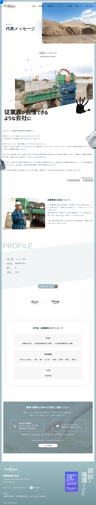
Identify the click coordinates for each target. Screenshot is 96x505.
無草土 (74, 359)
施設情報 (50, 6)
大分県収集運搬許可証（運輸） (64, 343)
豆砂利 (61, 359)
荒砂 (35, 359)
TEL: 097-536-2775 (8, 482)
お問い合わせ (89, 6)
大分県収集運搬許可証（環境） (43, 343)
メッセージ (60, 6)
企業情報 (69, 6)
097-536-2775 (36, 434)
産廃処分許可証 (27, 343)
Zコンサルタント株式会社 (38, 496)
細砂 (41, 359)
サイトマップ (7, 487)
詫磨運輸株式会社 (22, 496)
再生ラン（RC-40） (26, 359)
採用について (79, 6)
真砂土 (67, 359)
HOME (34, 6)
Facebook (36, 487)
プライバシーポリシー (21, 487)
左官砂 (54, 359)
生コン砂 (47, 359)
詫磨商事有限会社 (8, 496)
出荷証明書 (48, 375)
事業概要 (41, 6)
